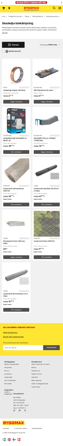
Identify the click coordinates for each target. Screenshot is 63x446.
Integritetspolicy (37, 428)
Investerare (8, 374)
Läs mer (5, 33)
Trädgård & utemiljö (15, 16)
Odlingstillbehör (37, 16)
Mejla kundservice (10, 332)
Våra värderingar (10, 380)
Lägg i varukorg (16, 102)
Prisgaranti (8, 367)
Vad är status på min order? (41, 364)
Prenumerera (51, 347)
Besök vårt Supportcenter (13, 337)
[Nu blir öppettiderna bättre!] (31, 2)
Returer (34, 367)
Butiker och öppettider (11, 364)
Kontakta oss (36, 371)
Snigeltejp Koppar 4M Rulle (14, 90)
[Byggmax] (31, 9)
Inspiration (8, 390)
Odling (27, 16)
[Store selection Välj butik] (9, 8)
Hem (3, 16)
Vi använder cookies (20, 428)
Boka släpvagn (36, 380)
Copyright (6, 428)
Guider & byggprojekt (8, 393)
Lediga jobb (8, 377)
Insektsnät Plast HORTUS (44, 241)
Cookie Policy (36, 387)
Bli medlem (8, 384)
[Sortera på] (49, 45)
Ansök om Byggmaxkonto (40, 384)
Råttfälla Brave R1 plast (43, 90)
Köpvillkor (35, 377)
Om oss (6, 371)
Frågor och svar (37, 374)
